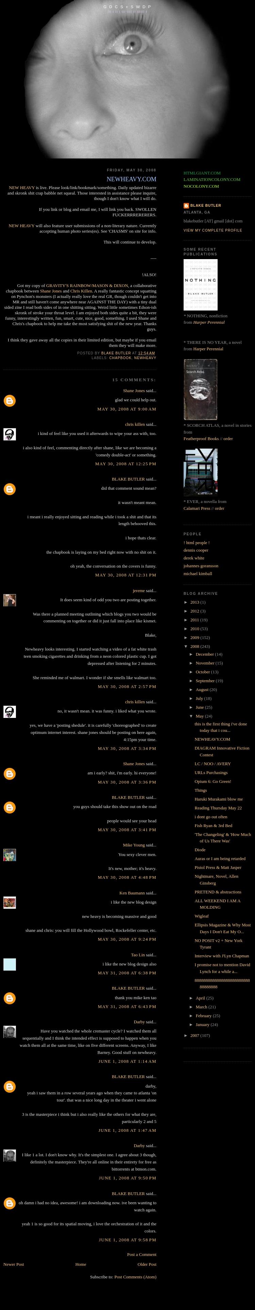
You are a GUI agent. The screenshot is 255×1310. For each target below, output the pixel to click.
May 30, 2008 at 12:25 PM (125, 463)
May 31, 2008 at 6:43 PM (127, 1006)
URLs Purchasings (210, 772)
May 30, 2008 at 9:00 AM (126, 409)
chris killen (135, 424)
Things (200, 790)
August (203, 689)
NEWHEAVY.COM (212, 739)
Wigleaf (201, 916)
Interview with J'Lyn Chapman (221, 955)
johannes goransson (201, 565)
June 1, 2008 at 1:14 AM (127, 1061)
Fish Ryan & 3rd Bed (213, 825)
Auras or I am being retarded (219, 858)
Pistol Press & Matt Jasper (217, 867)
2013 (195, 602)
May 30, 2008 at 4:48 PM (127, 877)
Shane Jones (51, 290)
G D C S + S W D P (127, 6)
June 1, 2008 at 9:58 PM (127, 1239)
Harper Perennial (209, 322)
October (203, 671)
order (228, 438)
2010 (195, 628)
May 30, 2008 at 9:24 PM (127, 939)
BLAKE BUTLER (128, 479)
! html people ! (197, 542)
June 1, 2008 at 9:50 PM (127, 1177)
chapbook (120, 358)
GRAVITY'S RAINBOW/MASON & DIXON (87, 285)
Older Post (147, 1264)
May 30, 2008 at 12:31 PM (125, 574)
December (205, 654)
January (203, 1024)
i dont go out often (210, 816)
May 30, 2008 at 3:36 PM (127, 782)
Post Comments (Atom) (135, 1276)
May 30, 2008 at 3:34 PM (127, 748)
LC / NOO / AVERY (212, 763)
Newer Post (13, 1264)
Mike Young (134, 844)
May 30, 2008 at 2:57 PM (127, 686)
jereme (139, 590)
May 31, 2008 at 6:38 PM (127, 972)
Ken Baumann (132, 892)
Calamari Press (197, 508)
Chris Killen (81, 290)
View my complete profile (213, 230)
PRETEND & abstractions (217, 891)
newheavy (145, 358)
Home (80, 1264)
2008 (195, 646)
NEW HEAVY (22, 187)
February (204, 1015)
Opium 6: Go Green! (212, 781)
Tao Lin (138, 954)
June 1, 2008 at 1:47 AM (127, 1130)
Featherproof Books (201, 438)
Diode (199, 849)
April (201, 998)
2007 (195, 1035)
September (206, 680)
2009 (195, 637)
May (200, 716)
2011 (195, 619)
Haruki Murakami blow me (218, 799)
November (206, 663)
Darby (139, 1021)
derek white (194, 557)
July (200, 698)
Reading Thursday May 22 (218, 807)
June (200, 707)
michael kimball (198, 573)
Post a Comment (141, 1254)
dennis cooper (196, 550)
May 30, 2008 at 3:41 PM (127, 829)
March (202, 1006)
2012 (195, 611)
